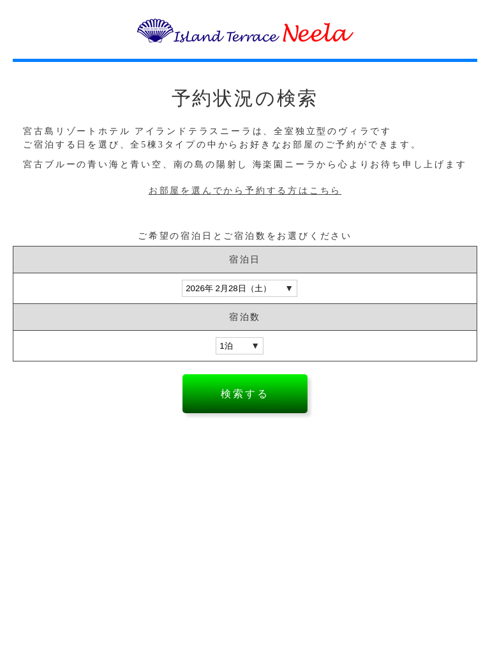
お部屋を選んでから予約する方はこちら (245, 190)
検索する (245, 393)
